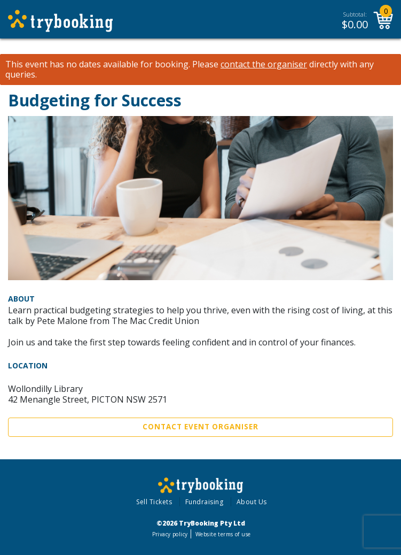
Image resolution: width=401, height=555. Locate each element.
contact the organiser (264, 64)
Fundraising (204, 501)
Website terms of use (222, 534)
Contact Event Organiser (200, 426)
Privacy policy (170, 534)
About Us (252, 501)
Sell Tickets (154, 501)
